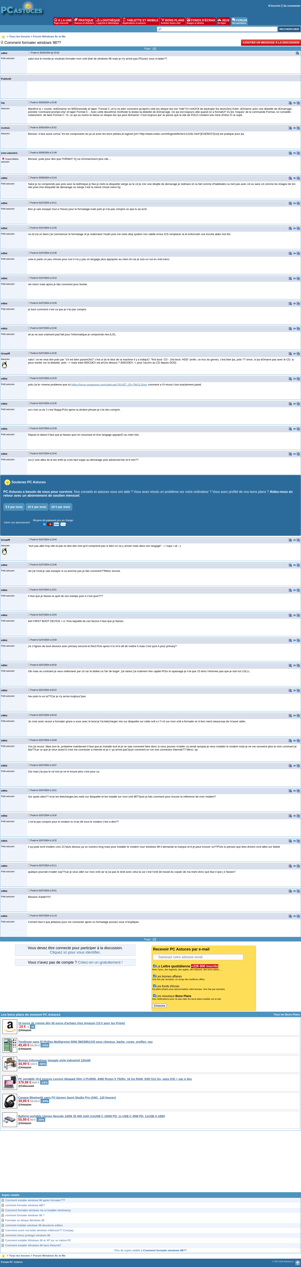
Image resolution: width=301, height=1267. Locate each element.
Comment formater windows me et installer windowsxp (38, 1210)
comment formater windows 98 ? (25, 1215)
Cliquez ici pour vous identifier (74, 952)
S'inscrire (274, 5)
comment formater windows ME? (25, 1205)
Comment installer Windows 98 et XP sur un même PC (38, 1240)
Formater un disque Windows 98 (24, 1220)
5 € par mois (14, 507)
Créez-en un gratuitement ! (100, 962)
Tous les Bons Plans (287, 1014)
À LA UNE (63, 21)
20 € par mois (60, 507)
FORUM (239, 21)
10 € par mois (37, 507)
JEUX (223, 21)
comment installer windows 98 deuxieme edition (34, 1225)
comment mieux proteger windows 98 (27, 1235)
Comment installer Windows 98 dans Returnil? (33, 1245)
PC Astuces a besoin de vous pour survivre (37, 492)
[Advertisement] (150, 1163)
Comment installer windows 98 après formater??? (35, 1200)
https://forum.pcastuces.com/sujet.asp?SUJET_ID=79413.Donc (109, 384)
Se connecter (291, 5)
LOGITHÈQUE (108, 21)
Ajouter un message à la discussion (271, 42)
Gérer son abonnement (17, 522)
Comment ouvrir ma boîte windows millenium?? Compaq (39, 1230)
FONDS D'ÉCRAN (201, 21)
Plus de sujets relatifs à (151, 1250)
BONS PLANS (172, 21)
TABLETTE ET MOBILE (140, 21)
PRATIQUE (84, 21)
